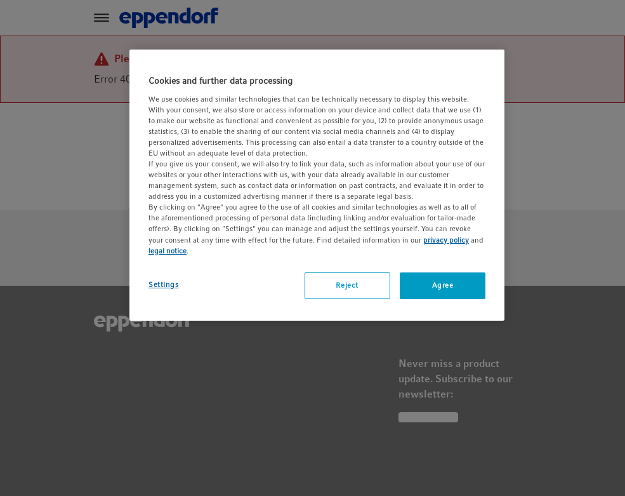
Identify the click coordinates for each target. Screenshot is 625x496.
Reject (347, 285)
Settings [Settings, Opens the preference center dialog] (163, 284)
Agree (443, 285)
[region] (316, 185)
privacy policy (446, 240)
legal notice (167, 250)
